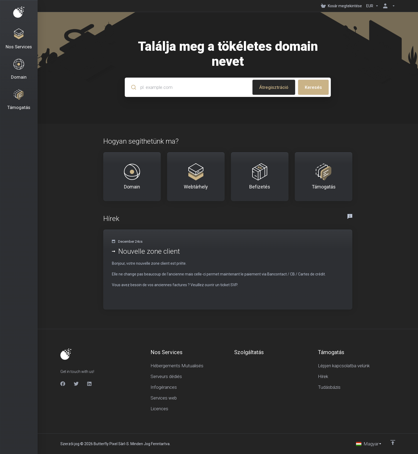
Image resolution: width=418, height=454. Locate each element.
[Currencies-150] (372, 6)
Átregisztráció (273, 87)
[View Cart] (341, 6)
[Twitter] (76, 383)
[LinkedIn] (89, 383)
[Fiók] (388, 6)
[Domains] (19, 70)
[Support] (19, 100)
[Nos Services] (19, 39)
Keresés (313, 87)
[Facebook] (62, 383)
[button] (227, 270)
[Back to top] (392, 442)
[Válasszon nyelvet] (369, 444)
